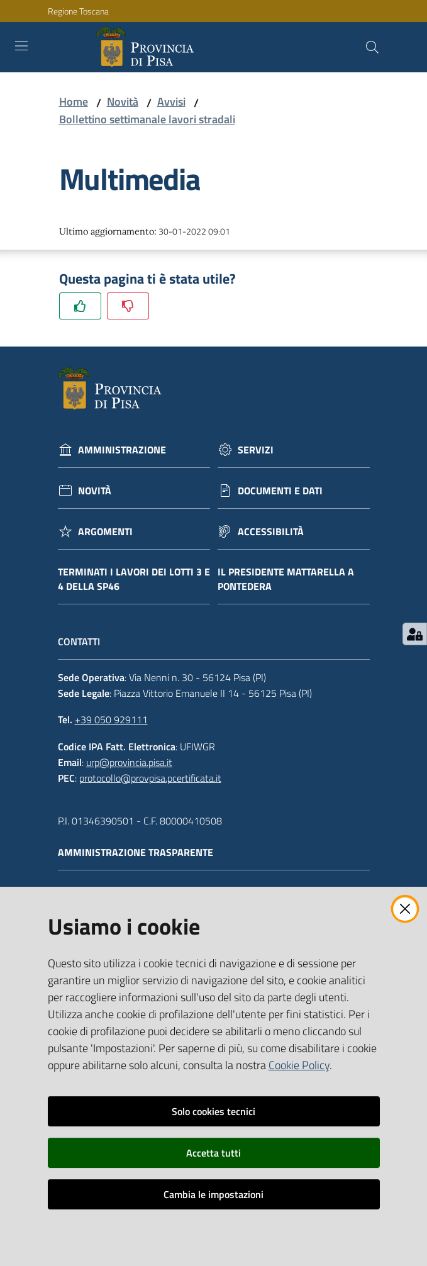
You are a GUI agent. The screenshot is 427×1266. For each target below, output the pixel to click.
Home (73, 101)
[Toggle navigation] (21, 45)
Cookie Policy (299, 1065)
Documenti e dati (280, 491)
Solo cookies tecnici (213, 1111)
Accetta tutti (213, 1152)
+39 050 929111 (111, 719)
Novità (122, 101)
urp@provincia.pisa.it (129, 762)
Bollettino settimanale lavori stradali (147, 119)
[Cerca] (372, 47)
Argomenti (105, 532)
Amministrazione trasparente (142, 852)
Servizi (256, 450)
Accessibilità (271, 532)
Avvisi (171, 101)
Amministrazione (122, 450)
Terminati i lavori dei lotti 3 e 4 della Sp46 (134, 579)
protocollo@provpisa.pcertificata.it (150, 778)
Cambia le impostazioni (213, 1194)
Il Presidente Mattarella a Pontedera (286, 579)
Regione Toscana (78, 11)
